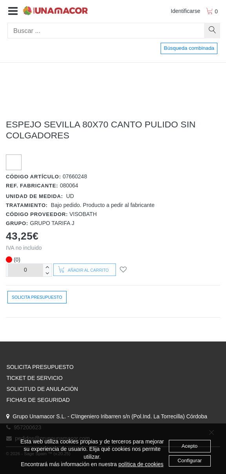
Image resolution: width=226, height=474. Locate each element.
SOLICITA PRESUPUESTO (39, 367)
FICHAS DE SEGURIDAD (38, 400)
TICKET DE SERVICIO (34, 378)
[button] (12, 11)
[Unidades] (25, 270)
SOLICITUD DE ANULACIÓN (42, 389)
